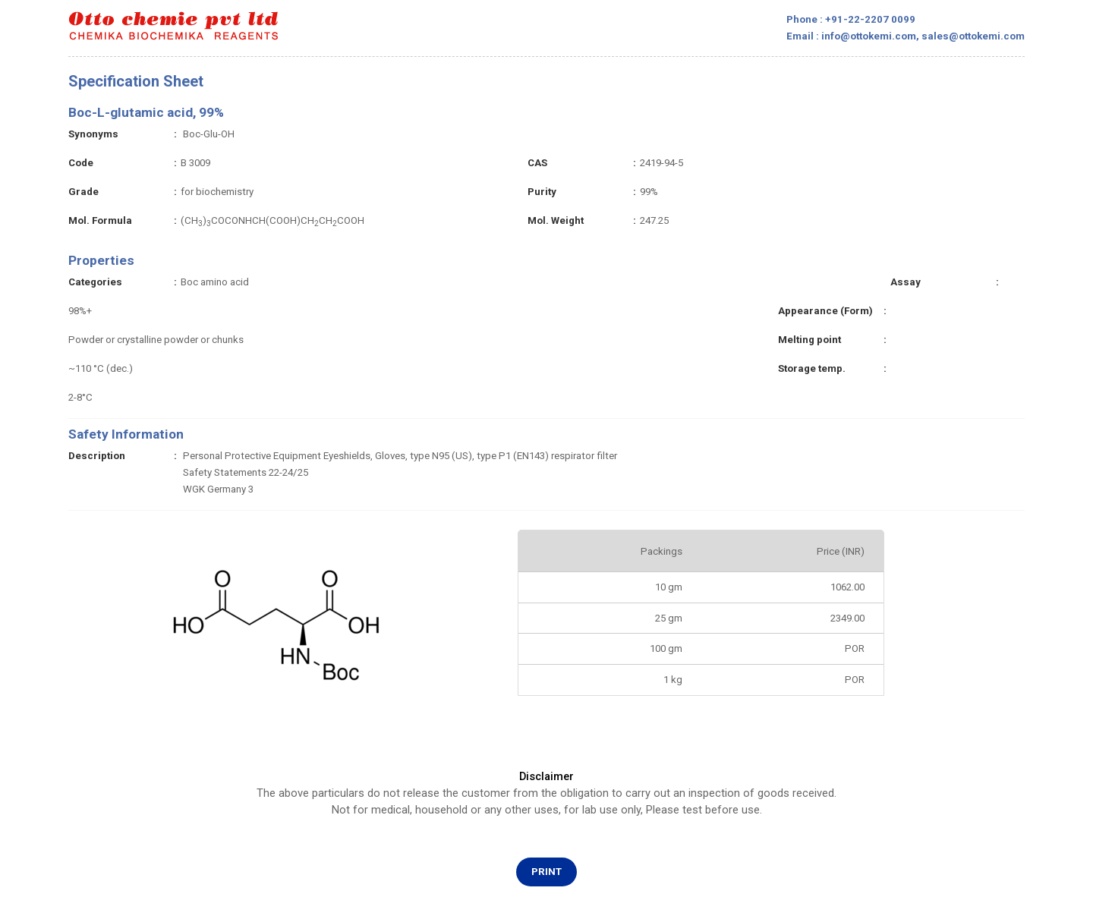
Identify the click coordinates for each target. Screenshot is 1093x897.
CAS (537, 162)
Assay (905, 282)
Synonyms (93, 134)
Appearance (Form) (825, 310)
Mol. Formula (100, 220)
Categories (95, 282)
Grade (83, 191)
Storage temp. (812, 368)
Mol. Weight (556, 220)
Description (96, 455)
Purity (542, 191)
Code (80, 162)
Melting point (809, 339)
